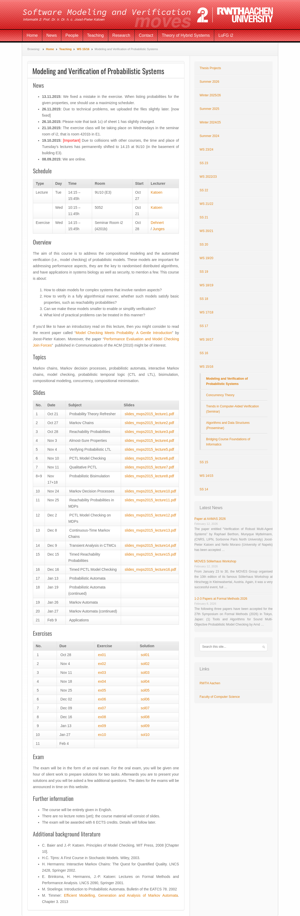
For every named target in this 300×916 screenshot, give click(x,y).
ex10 (102, 735)
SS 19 (204, 271)
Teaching (95, 35)
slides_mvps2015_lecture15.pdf (150, 554)
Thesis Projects (210, 68)
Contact (146, 35)
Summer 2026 (209, 82)
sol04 (145, 681)
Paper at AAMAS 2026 (210, 519)
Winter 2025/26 (210, 95)
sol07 (145, 708)
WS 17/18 (206, 312)
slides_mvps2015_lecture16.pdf (150, 569)
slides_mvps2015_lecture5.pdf (149, 449)
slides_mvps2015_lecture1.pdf (149, 414)
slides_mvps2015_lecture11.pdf (150, 500)
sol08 (145, 717)
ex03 (102, 672)
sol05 (145, 690)
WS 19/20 (206, 258)
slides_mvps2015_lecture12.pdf (150, 515)
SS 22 (204, 190)
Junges (159, 229)
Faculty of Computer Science (220, 697)
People (72, 35)
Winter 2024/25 (210, 122)
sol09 (145, 726)
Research (121, 35)
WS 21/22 (206, 204)
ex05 (102, 690)
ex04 (102, 681)
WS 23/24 (206, 149)
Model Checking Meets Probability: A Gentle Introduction (124, 333)
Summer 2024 (209, 136)
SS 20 (204, 244)
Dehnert (157, 223)
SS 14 (204, 489)
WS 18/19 (206, 285)
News (51, 35)
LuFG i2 (225, 35)
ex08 (102, 717)
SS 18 (204, 299)
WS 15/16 (83, 49)
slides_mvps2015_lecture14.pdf (150, 545)
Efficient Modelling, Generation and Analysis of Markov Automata (121, 895)
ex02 (102, 664)
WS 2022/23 (208, 177)
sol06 (145, 699)
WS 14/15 (206, 476)
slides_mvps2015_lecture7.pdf (149, 467)
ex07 (102, 708)
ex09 (101, 726)
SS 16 (204, 353)
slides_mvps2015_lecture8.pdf (149, 476)
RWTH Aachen (210, 683)
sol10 (145, 735)
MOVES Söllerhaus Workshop (215, 561)
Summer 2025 (209, 109)
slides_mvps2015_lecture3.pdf (149, 432)
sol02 (145, 664)
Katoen (156, 192)
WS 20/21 (206, 231)
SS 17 (204, 326)
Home (32, 35)
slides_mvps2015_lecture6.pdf (149, 458)
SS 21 (204, 217)
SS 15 (204, 462)
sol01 (145, 655)
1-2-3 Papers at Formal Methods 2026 (220, 598)
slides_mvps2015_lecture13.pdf (150, 530)
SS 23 (204, 163)
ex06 (102, 699)
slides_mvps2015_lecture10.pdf (150, 491)
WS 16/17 (206, 339)
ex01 (102, 655)
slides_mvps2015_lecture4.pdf (149, 440)
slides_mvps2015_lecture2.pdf (149, 423)
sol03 (145, 672)
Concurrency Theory (220, 395)
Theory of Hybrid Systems (186, 35)
